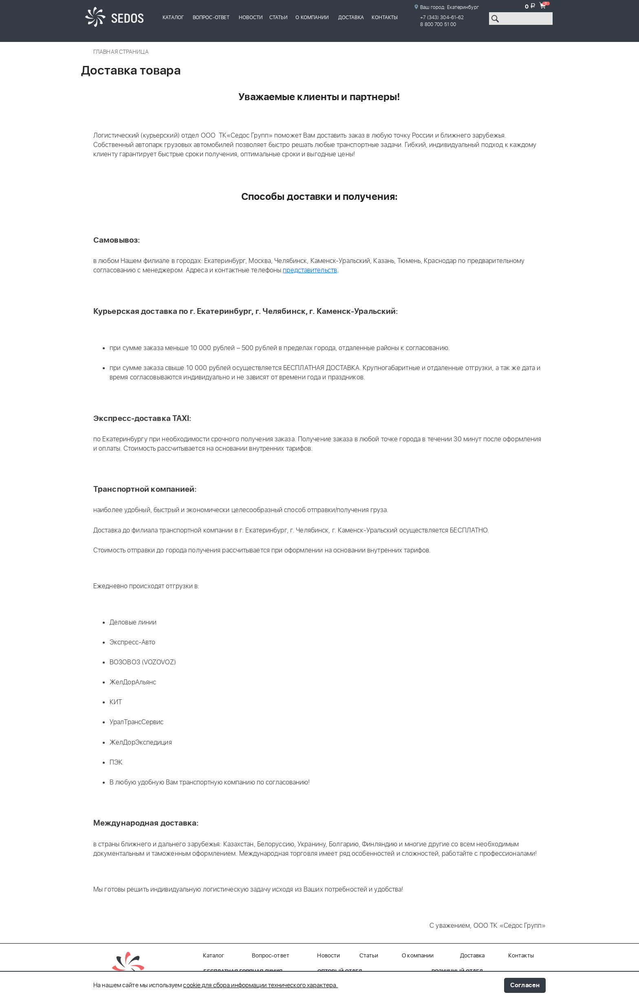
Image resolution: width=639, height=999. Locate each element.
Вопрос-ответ (211, 17)
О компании (312, 17)
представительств (310, 270)
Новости (251, 17)
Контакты (385, 17)
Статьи (278, 17)
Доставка (351, 17)
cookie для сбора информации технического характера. (260, 985)
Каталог (173, 17)
